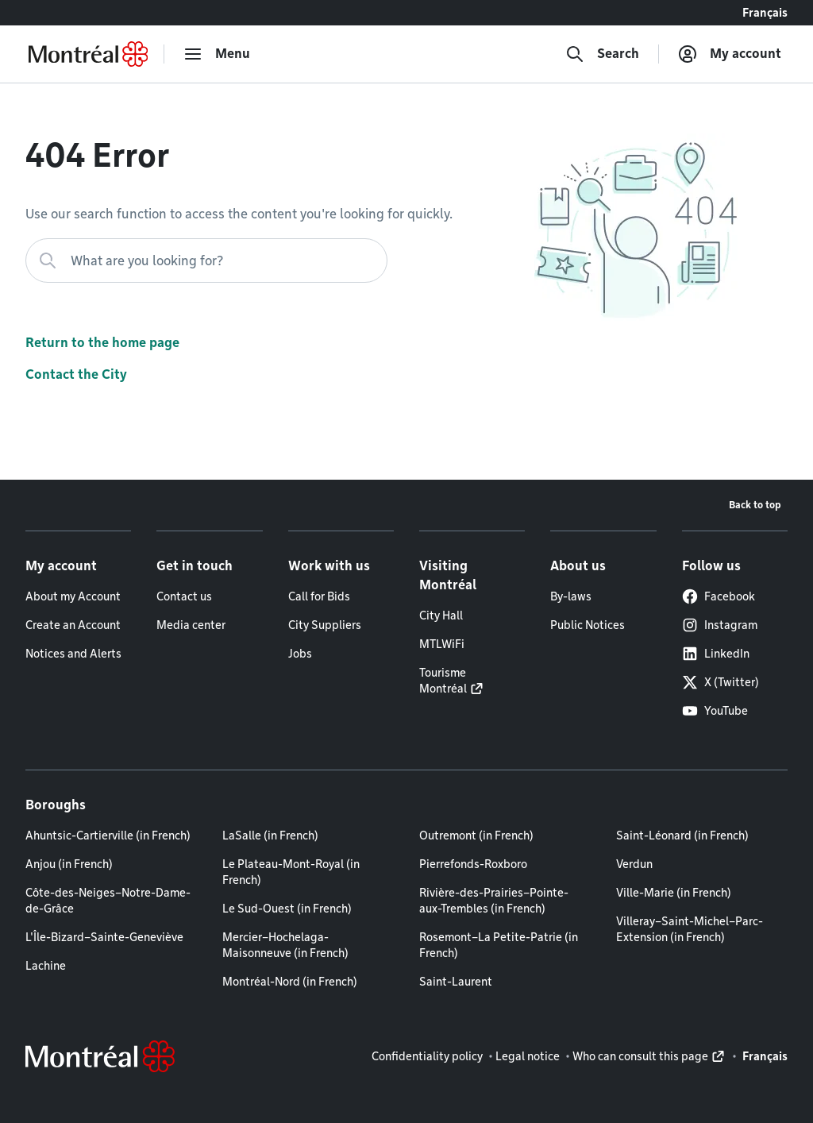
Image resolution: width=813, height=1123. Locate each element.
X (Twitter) (720, 682)
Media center (190, 625)
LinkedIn (715, 654)
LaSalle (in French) (270, 835)
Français (765, 12)
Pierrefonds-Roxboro (473, 864)
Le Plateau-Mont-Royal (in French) (291, 872)
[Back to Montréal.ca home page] (88, 54)
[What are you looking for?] (206, 260)
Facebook (718, 596)
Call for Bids (319, 596)
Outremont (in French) (476, 835)
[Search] (602, 54)
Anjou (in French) (69, 864)
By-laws (570, 596)
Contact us (184, 596)
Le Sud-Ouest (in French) (287, 908)
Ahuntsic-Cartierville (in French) (108, 835)
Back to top (755, 505)
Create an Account (73, 625)
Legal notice (527, 1056)
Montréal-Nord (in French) (289, 981)
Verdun (634, 864)
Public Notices (587, 625)
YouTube (715, 711)
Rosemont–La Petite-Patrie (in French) (498, 945)
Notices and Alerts (73, 653)
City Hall (441, 615)
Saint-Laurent (455, 981)
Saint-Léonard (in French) (682, 835)
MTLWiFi (441, 644)
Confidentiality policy (427, 1056)
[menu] (216, 54)
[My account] (730, 54)
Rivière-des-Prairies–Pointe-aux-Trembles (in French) (493, 900)
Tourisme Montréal (443, 680)
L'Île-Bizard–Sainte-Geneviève (104, 937)
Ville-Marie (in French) (673, 892)
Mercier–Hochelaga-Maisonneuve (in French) (285, 945)
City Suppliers (324, 625)
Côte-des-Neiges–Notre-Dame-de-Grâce (108, 900)
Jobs (300, 653)
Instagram (719, 625)
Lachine (45, 965)
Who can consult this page (640, 1056)
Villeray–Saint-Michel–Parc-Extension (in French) (689, 929)
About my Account (73, 596)
